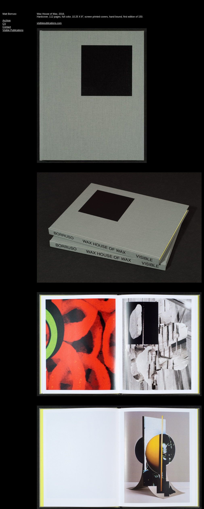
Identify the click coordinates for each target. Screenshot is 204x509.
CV (4, 23)
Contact (7, 27)
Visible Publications (13, 30)
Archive (7, 20)
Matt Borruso (10, 13)
